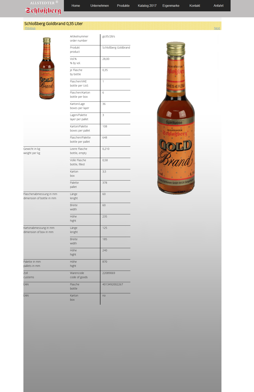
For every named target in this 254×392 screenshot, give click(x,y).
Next (217, 28)
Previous (30, 28)
